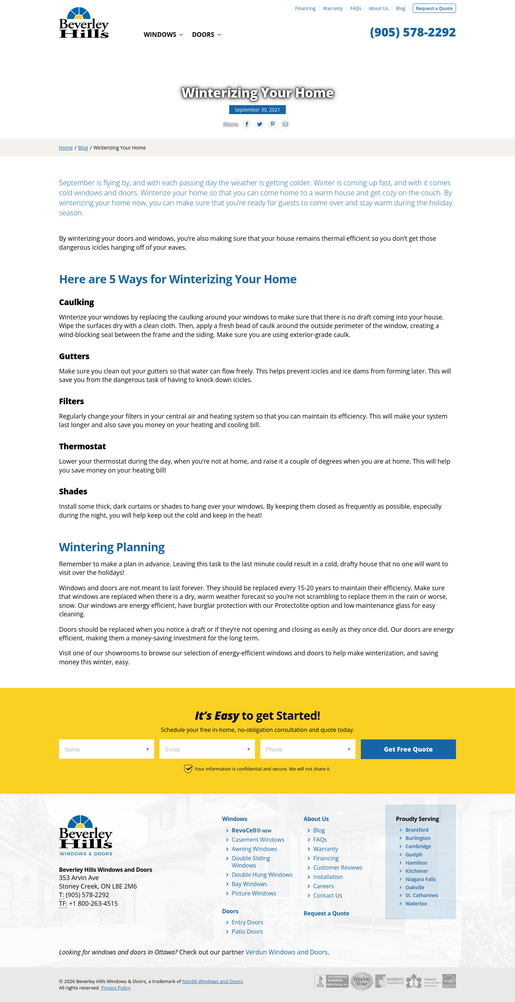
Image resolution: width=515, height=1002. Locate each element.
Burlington (418, 838)
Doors (203, 34)
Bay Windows (249, 884)
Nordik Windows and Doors (212, 981)
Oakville (415, 887)
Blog (400, 8)
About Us (378, 8)
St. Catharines (422, 895)
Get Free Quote (408, 749)
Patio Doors (247, 931)
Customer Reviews (337, 867)
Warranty (333, 8)
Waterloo (416, 903)
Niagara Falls (421, 879)
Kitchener (417, 870)
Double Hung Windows (262, 875)
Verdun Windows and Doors (287, 952)
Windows (160, 34)
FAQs (355, 8)
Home (66, 147)
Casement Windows (258, 840)
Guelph (414, 854)
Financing (305, 8)
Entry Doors (247, 922)
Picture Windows (254, 893)
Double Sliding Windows (251, 861)
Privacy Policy (116, 987)
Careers (323, 886)
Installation (328, 877)
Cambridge (418, 846)
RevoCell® (246, 830)
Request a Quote (434, 8)
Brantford (417, 829)
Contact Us (327, 895)
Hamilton (416, 862)
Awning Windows (254, 849)
